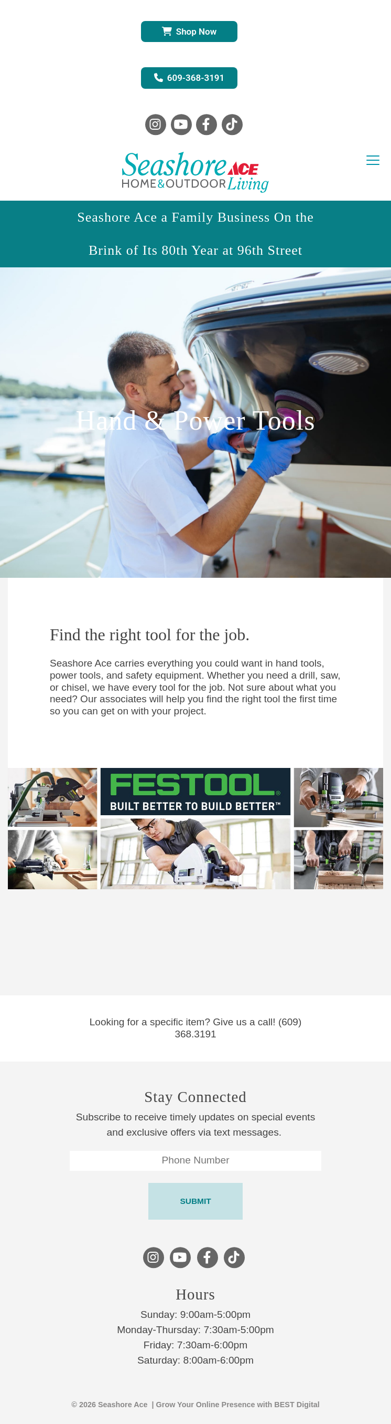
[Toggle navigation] (373, 160)
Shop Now (189, 31)
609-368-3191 (189, 77)
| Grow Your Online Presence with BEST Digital (234, 1404)
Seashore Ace (123, 1404)
